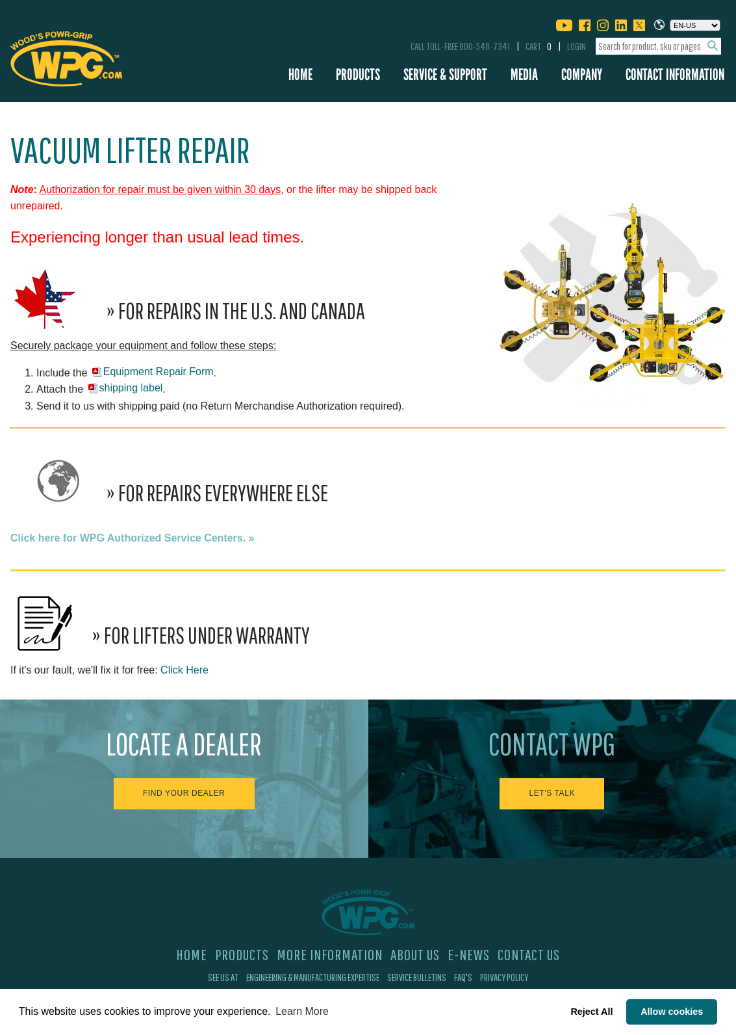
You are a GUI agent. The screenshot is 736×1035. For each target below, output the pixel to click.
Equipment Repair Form (158, 371)
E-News (469, 954)
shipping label (131, 387)
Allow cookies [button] (672, 1011)
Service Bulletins (416, 977)
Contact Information (675, 74)
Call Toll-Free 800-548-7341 (460, 46)
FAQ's (463, 977)
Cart (539, 46)
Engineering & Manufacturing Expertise (312, 977)
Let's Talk (552, 793)
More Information (330, 954)
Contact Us (529, 954)
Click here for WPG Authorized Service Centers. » (132, 538)
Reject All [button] (591, 1011)
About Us (415, 954)
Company (581, 74)
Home (300, 74)
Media (524, 74)
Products (358, 74)
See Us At (223, 977)
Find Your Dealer (184, 793)
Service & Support (445, 74)
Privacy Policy (504, 977)
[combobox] (658, 46)
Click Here (184, 669)
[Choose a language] (695, 25)
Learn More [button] (302, 1011)
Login (576, 46)
